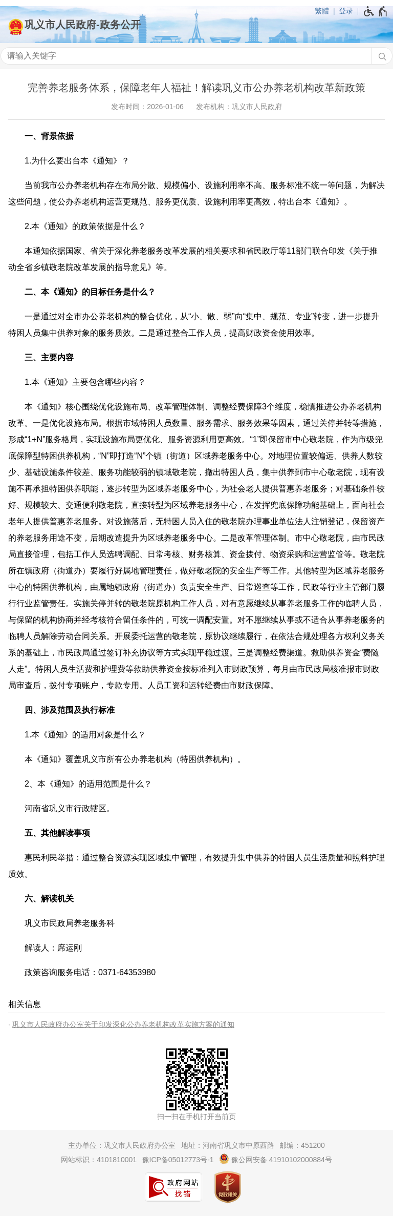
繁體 (322, 11)
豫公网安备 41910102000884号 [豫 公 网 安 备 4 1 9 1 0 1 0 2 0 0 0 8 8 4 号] (275, 1158)
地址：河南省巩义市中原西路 (227, 1145)
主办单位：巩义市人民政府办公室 (122, 1145)
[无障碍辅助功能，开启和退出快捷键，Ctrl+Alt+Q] (376, 11)
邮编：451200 (302, 1145)
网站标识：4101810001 (99, 1160)
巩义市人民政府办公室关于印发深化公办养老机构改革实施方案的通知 (123, 1024)
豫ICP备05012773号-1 (178, 1160)
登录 (346, 11)
